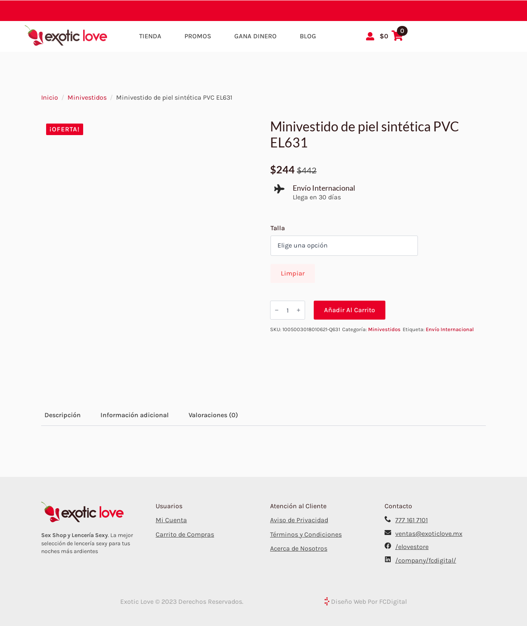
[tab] (62, 415)
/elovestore (412, 547)
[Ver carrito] (391, 36)
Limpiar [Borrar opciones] (293, 273)
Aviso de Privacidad (299, 520)
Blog (308, 36)
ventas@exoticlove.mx (428, 533)
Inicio (49, 97)
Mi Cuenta (171, 520)
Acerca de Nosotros (298, 548)
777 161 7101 (411, 520)
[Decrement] (276, 310)
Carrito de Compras (185, 534)
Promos (197, 36)
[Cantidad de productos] (287, 310)
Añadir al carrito (349, 310)
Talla (277, 228)
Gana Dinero (255, 36)
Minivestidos (87, 97)
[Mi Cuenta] (370, 36)
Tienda (150, 36)
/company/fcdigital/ (425, 560)
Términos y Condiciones (306, 534)
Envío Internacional (450, 329)
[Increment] (298, 310)
